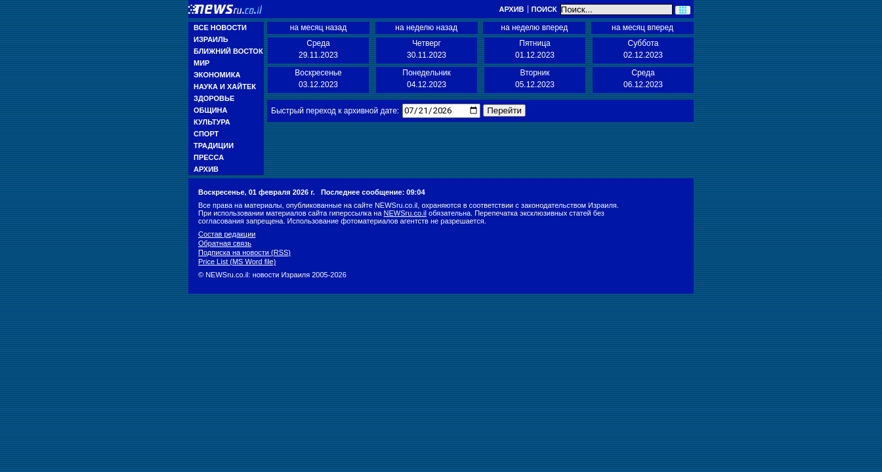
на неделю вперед (534, 27)
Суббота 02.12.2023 (643, 49)
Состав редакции (226, 234)
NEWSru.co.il (405, 213)
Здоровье (214, 98)
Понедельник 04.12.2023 (426, 78)
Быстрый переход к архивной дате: (335, 110)
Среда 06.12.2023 (643, 78)
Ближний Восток (228, 51)
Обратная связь (224, 243)
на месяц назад (318, 27)
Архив (511, 9)
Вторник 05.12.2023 (535, 78)
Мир (201, 63)
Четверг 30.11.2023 (426, 49)
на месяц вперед (642, 27)
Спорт (206, 134)
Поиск (544, 9)
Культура (212, 122)
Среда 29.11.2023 (318, 49)
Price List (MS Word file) (237, 262)
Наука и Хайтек (225, 86)
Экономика (217, 75)
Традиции (214, 145)
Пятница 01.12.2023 (535, 49)
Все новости (220, 27)
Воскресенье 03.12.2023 (318, 78)
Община (210, 110)
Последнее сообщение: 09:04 (373, 192)
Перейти (504, 110)
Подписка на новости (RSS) (244, 252)
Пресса (209, 157)
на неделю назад (426, 27)
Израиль (211, 39)
